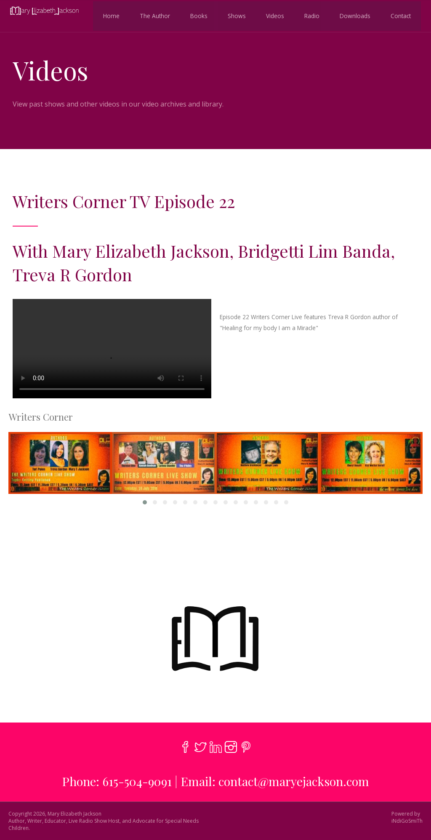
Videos (272, 15)
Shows (233, 15)
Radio (308, 15)
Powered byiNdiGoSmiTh (407, 817)
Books (195, 15)
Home (108, 15)
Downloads (351, 15)
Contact (397, 15)
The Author (151, 15)
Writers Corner (40, 417)
